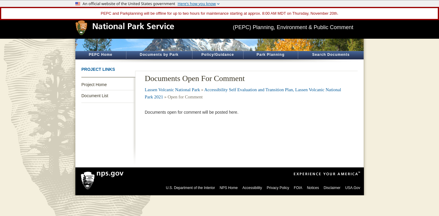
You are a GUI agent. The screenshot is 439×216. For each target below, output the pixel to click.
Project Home (94, 84)
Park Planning (270, 54)
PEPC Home (100, 54)
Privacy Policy (278, 188)
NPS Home (229, 188)
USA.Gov (352, 188)
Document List (94, 95)
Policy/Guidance (217, 54)
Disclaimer (332, 188)
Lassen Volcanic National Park (172, 89)
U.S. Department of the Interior (190, 188)
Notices (313, 188)
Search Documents (331, 54)
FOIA (298, 188)
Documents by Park (159, 54)
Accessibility (252, 188)
